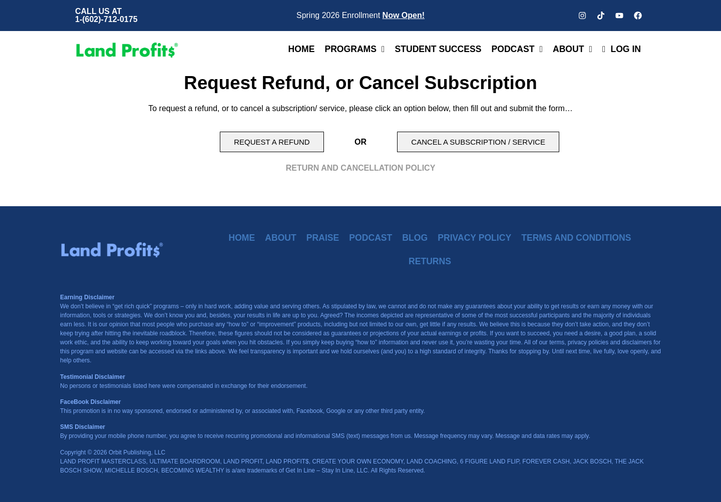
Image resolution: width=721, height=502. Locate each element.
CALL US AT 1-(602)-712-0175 (106, 15)
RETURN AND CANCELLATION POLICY (361, 168)
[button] (271, 142)
